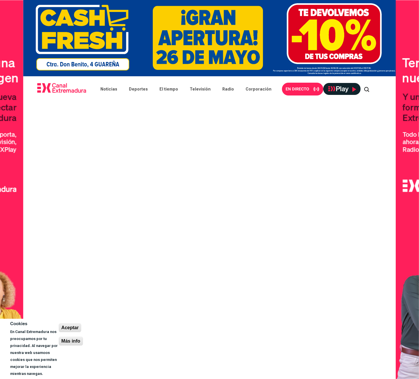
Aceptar (70, 327)
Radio (228, 89)
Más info (70, 341)
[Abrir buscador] (367, 89)
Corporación (258, 89)
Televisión (200, 89)
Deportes (138, 89)
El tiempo (168, 89)
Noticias (108, 89)
